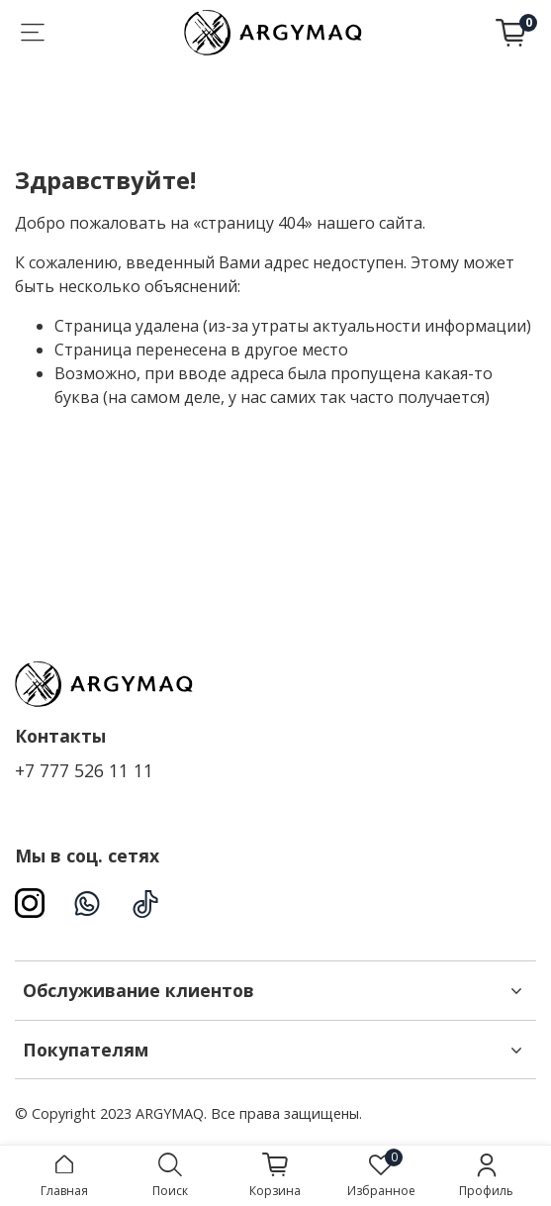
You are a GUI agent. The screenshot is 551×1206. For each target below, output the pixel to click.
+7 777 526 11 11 (84, 770)
